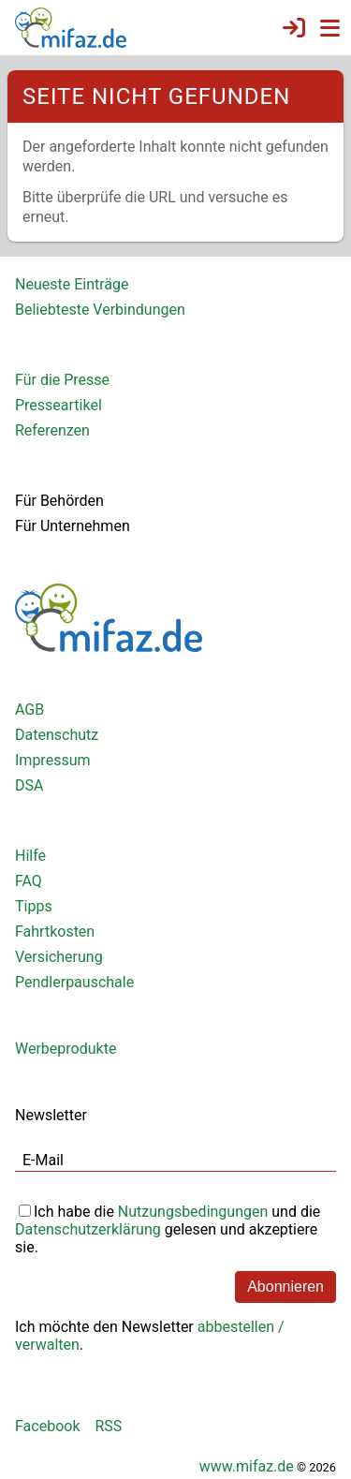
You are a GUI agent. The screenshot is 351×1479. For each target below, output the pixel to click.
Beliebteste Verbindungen (100, 309)
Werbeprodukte (65, 1048)
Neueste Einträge (71, 284)
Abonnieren (285, 1286)
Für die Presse (62, 380)
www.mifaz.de (246, 1466)
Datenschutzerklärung (88, 1229)
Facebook (47, 1426)
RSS (108, 1426)
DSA (29, 785)
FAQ (28, 881)
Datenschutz (56, 735)
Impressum (53, 760)
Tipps (33, 906)
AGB (29, 709)
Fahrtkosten (55, 931)
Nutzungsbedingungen (193, 1211)
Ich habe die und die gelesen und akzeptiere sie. (167, 1227)
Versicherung (59, 957)
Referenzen (52, 430)
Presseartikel (58, 405)
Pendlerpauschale (74, 982)
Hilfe (30, 856)
